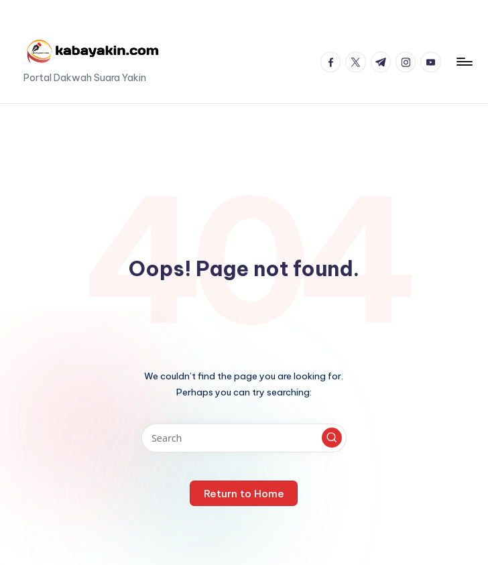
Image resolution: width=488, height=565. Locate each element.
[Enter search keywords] (243, 438)
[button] (332, 438)
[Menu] (463, 62)
